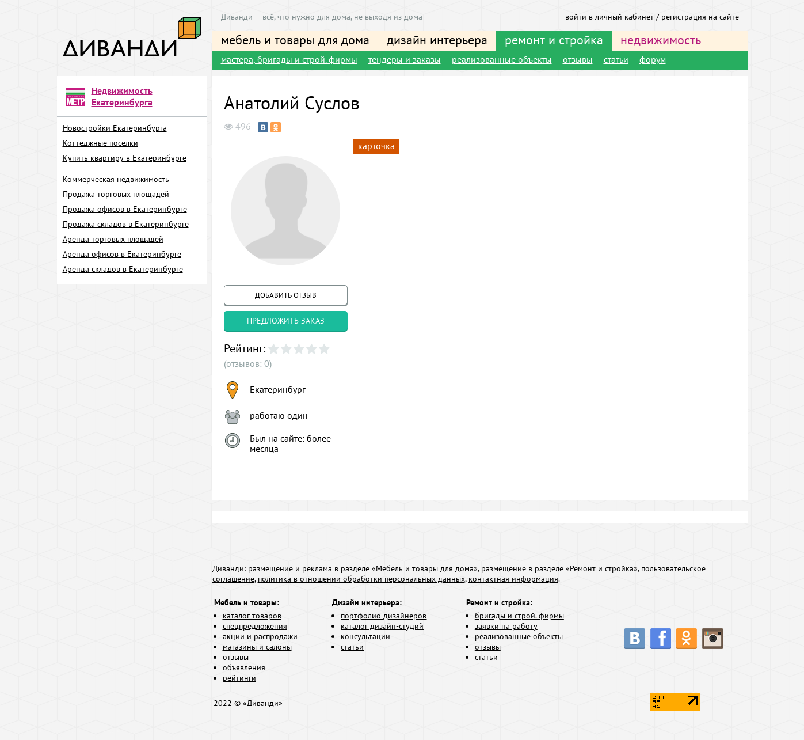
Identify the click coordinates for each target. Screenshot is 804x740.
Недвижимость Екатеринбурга (122, 96)
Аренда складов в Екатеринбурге (123, 269)
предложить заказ (286, 321)
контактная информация (513, 579)
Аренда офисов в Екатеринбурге (122, 254)
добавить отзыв (286, 295)
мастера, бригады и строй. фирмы (289, 59)
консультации (365, 636)
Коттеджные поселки (100, 143)
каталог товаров (252, 615)
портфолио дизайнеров (383, 615)
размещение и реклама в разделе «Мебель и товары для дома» (363, 568)
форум (652, 59)
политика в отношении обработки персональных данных (361, 579)
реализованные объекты (502, 59)
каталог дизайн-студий (382, 626)
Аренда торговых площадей (113, 239)
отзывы (578, 59)
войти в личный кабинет (609, 17)
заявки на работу (506, 626)
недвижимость (660, 40)
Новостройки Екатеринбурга (115, 128)
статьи (616, 59)
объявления (244, 667)
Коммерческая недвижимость (116, 179)
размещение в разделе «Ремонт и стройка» (559, 568)
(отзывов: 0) (248, 363)
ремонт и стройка (554, 40)
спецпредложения (255, 626)
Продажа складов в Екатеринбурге (126, 224)
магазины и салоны (257, 647)
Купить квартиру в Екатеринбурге (124, 158)
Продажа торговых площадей (116, 194)
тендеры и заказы (404, 59)
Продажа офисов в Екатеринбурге (125, 209)
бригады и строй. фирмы (519, 615)
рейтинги (239, 678)
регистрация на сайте (700, 17)
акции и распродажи (260, 636)
